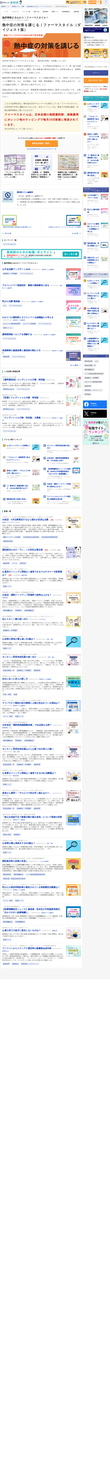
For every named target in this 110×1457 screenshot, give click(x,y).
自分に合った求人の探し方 (15, 679)
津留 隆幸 (5, 597)
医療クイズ (55, 11)
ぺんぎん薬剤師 (44, 861)
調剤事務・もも (7, 727)
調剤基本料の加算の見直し (15, 861)
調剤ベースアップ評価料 (11, 537)
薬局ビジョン (8, 328)
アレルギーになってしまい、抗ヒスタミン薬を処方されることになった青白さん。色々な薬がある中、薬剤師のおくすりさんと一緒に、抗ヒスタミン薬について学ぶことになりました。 (33, 625)
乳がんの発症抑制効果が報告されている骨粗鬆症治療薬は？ (31, 887)
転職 (15, 694)
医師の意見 (7, 834)
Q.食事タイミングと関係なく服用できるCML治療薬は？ (29, 773)
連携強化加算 (8, 541)
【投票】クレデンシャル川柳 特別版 (20, 397)
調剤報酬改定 (8, 610)
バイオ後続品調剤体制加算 (35, 874)
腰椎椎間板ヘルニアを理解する (17, 334)
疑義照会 (15, 964)
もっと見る (75, 365)
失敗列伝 (23, 563)
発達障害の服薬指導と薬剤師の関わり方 (21, 350)
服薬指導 (76, 11)
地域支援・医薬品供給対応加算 (14, 879)
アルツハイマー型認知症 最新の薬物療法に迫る (26, 285)
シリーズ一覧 (26, 11)
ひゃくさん (5, 795)
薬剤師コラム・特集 (18, 6)
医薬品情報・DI (8, 670)
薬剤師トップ (5, 6)
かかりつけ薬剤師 (29, 324)
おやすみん (42, 619)
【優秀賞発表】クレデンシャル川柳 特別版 (23, 379)
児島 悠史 (49, 639)
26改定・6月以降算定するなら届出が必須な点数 (25, 519)
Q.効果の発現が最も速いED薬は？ (19, 639)
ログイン (106, 2)
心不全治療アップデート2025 (16, 269)
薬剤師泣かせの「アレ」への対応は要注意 (22, 550)
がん (4, 306)
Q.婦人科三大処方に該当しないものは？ (21, 930)
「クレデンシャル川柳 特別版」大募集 (21, 417)
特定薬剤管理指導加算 (49, 537)
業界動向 (18, 610)
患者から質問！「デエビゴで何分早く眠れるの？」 (27, 793)
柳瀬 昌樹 (24, 575)
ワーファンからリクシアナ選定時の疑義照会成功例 (27, 948)
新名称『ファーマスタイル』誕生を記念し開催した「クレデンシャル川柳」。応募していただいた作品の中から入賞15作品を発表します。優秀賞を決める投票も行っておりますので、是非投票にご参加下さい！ (33, 403)
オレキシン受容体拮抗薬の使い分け (19, 657)
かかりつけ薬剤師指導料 (11, 324)
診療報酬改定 (66, 11)
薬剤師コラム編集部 (48, 269)
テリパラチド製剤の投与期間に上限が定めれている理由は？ (31, 703)
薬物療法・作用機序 (10, 273)
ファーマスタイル (9, 244)
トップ (6, 11)
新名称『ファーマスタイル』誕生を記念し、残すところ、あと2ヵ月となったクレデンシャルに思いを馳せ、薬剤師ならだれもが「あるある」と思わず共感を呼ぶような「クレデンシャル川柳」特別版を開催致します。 (33, 425)
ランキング (15, 11)
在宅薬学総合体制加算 (31, 537)
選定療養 (45, 11)
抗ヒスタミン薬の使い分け (15, 619)
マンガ (14, 563)
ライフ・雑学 (8, 716)
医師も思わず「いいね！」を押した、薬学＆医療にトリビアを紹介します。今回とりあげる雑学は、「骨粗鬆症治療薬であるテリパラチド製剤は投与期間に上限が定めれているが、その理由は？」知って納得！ (33, 711)
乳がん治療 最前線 (11, 301)
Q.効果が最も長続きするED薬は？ (19, 843)
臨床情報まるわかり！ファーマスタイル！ (40, 6)
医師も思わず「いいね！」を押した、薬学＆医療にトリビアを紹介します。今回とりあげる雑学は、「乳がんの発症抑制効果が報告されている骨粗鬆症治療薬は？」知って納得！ (33, 895)
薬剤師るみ (5, 951)
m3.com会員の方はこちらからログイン (41, 149)
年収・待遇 (7, 694)
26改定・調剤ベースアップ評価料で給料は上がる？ (27, 595)
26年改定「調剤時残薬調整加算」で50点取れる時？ (27, 725)
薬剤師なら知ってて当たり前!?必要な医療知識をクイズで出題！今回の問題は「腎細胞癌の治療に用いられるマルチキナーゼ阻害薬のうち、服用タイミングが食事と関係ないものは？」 (33, 581)
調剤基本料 (7, 874)
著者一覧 (36, 11)
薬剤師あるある (8, 389)
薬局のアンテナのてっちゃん (11, 522)
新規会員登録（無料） (41, 143)
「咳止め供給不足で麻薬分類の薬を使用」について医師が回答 (32, 817)
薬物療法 (17, 834)
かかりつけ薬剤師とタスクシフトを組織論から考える (27, 317)
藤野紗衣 (54, 930)
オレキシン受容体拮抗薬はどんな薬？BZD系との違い (28, 749)
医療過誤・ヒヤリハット (30, 964)
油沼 (59, 550)
